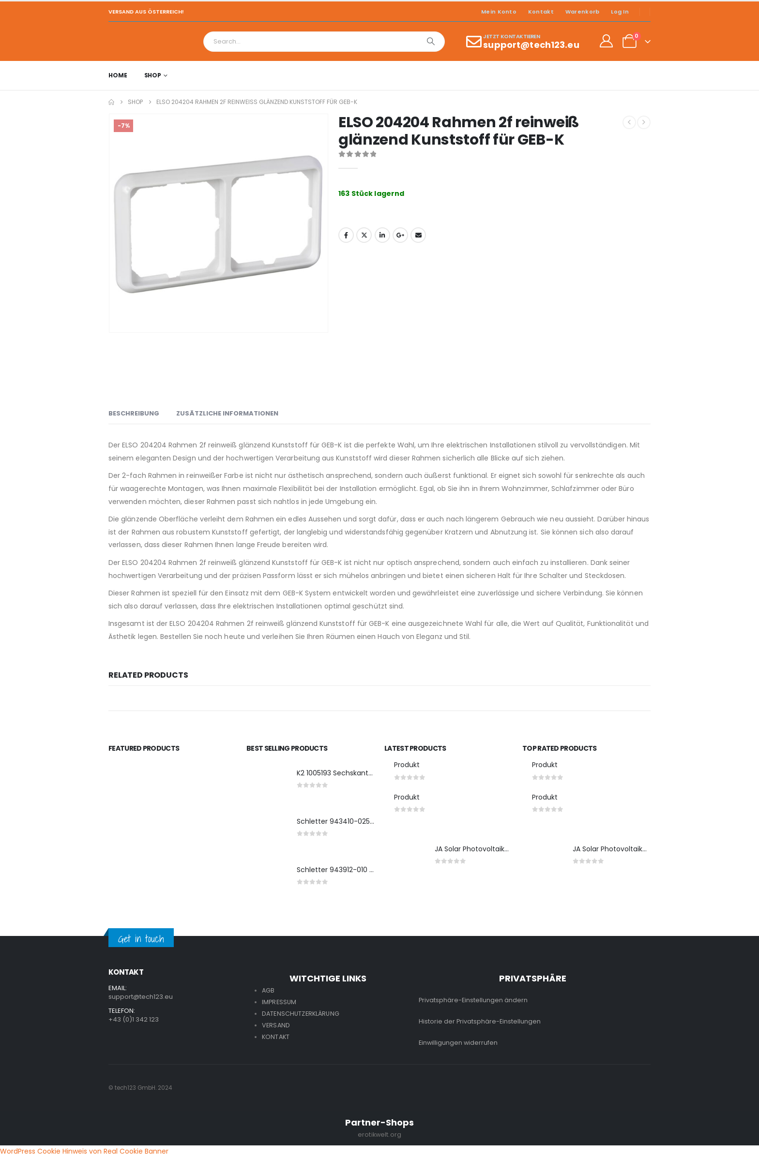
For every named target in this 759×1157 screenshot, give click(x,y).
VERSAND (276, 1025)
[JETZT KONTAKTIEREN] (522, 41)
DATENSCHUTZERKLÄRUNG (300, 1013)
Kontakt (541, 11)
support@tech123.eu (140, 996)
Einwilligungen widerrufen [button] (458, 1042)
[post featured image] (266, 780)
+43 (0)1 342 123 (133, 1019)
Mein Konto (498, 11)
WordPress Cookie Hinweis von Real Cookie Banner (84, 1151)
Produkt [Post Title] (407, 765)
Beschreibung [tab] (133, 413)
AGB (268, 990)
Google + (400, 235)
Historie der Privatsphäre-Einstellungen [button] (480, 1021)
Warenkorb (582, 11)
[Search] (430, 41)
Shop (153, 75)
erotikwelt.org (379, 1134)
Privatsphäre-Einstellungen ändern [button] (473, 1000)
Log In (620, 11)
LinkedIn (382, 235)
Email (418, 235)
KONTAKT (275, 1037)
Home (117, 75)
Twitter (364, 235)
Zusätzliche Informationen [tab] (227, 413)
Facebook (346, 235)
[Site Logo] (135, 41)
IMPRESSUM (279, 1002)
